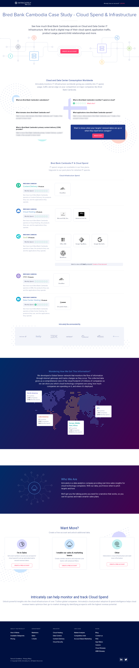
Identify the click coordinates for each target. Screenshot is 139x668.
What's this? (91, 103)
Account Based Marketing (83, 639)
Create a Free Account (100, 264)
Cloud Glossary (100, 648)
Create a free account (21, 565)
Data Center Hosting (32, 300)
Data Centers (57, 636)
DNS (25, 277)
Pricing (12, 639)
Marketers (35, 632)
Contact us (99, 636)
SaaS (25, 238)
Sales (33, 636)
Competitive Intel (80, 636)
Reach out (98, 135)
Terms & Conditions (16, 658)
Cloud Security (58, 642)
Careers (98, 645)
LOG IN (122, 3)
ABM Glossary (100, 651)
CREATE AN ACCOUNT (69, 51)
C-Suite (34, 639)
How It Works (14, 632)
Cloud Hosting (29, 212)
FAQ (96, 639)
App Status (99, 642)
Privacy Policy (27, 658)
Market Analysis (79, 632)
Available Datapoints (17, 636)
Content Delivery (30, 186)
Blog (96, 632)
